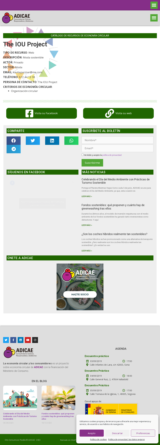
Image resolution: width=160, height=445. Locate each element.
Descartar (117, 433)
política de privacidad (112, 155)
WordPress (75, 440)
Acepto (91, 433)
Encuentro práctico (97, 356)
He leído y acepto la (102, 155)
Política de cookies (98, 439)
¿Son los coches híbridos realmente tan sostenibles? (114, 234)
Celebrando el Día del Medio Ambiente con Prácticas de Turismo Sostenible (20, 416)
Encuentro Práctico (97, 370)
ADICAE (31, 440)
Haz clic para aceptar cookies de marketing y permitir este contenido (42, 203)
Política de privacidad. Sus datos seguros (126, 439)
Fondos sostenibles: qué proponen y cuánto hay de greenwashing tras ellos (58, 416)
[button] (154, 5)
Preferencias (143, 433)
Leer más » (87, 196)
